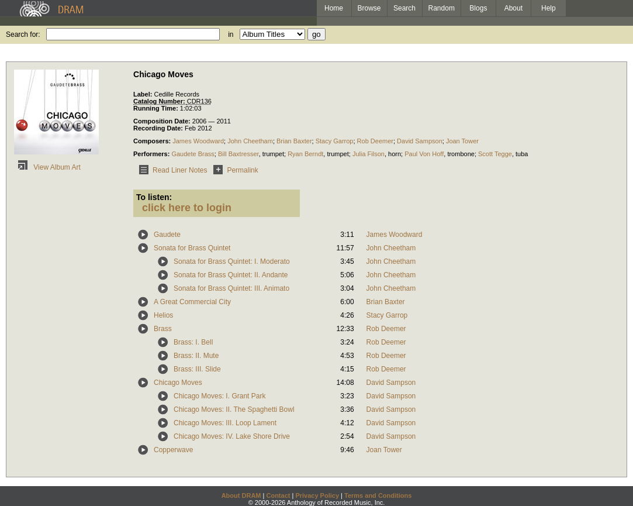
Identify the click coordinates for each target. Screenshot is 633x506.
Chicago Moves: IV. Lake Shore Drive (232, 436)
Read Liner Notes (171, 170)
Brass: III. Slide (197, 369)
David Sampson (419, 140)
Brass (163, 329)
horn (394, 153)
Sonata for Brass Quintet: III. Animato (231, 288)
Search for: (23, 34)
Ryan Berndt (305, 153)
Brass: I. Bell (193, 342)
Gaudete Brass (192, 153)
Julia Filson (368, 153)
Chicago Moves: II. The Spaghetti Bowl (234, 409)
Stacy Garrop (335, 140)
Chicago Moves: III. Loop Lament (225, 423)
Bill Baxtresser (238, 153)
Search (404, 8)
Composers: (152, 140)
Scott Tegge (495, 153)
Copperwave (173, 450)
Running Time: (156, 108)
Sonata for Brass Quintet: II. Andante (231, 275)
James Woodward (198, 140)
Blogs (478, 8)
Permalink (233, 170)
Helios (163, 315)
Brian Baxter (294, 140)
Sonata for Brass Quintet (192, 248)
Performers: (152, 153)
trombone (460, 153)
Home (333, 8)
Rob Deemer (375, 140)
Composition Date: (162, 121)
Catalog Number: (160, 101)
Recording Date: (159, 128)
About (513, 8)
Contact (278, 495)
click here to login (186, 208)
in (230, 34)
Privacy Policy (317, 495)
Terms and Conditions (377, 495)
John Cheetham (250, 140)
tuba (522, 153)
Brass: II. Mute (196, 356)
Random (441, 8)
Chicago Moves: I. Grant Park (219, 396)
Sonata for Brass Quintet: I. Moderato (232, 261)
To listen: (154, 197)
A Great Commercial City (192, 302)
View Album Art (47, 167)
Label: (143, 94)
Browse (369, 8)
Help (548, 8)
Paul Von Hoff (424, 153)
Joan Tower (462, 140)
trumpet (273, 153)
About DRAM (241, 495)
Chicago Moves (178, 382)
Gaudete (167, 234)
